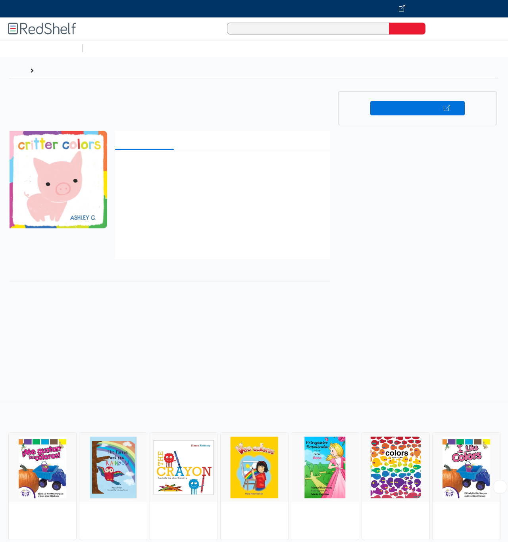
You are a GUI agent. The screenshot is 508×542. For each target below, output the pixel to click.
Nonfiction (481, 48)
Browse (48, 70)
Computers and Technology (226, 48)
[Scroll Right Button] (500, 487)
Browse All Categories (41, 48)
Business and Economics (308, 48)
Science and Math (155, 48)
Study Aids (107, 48)
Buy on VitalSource (417, 108)
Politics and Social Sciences (391, 48)
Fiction (448, 48)
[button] (224, 168)
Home (18, 70)
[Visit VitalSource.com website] (254, 8)
